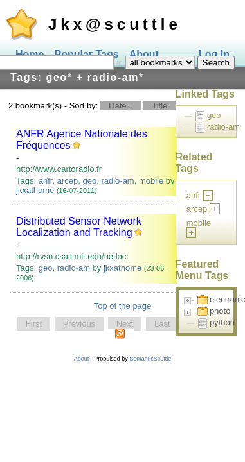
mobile (151, 180)
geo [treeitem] (214, 115)
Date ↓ (121, 105)
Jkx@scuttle (114, 24)
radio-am (117, 180)
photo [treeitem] (220, 311)
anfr (46, 180)
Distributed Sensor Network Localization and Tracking (78, 227)
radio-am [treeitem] (223, 127)
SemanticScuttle (150, 358)
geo (89, 180)
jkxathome (35, 190)
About (81, 358)
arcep (67, 180)
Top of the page (123, 306)
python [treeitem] (222, 322)
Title (159, 105)
